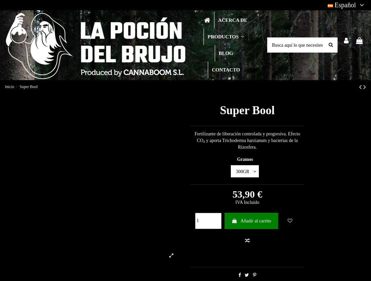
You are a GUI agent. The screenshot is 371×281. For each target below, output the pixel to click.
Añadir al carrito (251, 220)
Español (347, 5)
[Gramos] (245, 171)
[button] (225, 36)
